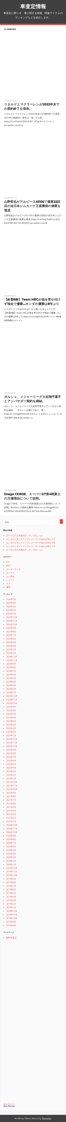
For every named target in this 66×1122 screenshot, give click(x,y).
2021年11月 (11, 785)
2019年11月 (11, 871)
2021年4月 (11, 810)
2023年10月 (11, 703)
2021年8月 (11, 796)
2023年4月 (11, 724)
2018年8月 (11, 925)
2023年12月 (11, 696)
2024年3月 (11, 685)
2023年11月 (11, 699)
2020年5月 (11, 850)
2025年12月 (11, 617)
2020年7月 (11, 843)
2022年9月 (11, 749)
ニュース (10, 580)
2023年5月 (11, 721)
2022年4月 (11, 767)
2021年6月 (11, 803)
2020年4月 (11, 853)
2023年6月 (11, 717)
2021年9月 (11, 792)
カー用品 (10, 576)
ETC (8, 562)
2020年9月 (11, 835)
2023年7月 (11, 714)
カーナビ (10, 572)
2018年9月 (11, 921)
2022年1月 (11, 778)
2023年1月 (11, 735)
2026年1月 (11, 613)
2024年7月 (11, 671)
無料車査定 (11, 937)
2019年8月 (11, 882)
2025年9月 (11, 628)
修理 (8, 587)
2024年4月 (11, 681)
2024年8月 (11, 667)
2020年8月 (11, 839)
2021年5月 (11, 807)
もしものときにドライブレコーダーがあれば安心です (31, 539)
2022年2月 (11, 774)
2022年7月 (11, 757)
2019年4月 (11, 896)
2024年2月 (11, 688)
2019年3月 (11, 900)
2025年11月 (11, 620)
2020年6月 (11, 846)
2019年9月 (11, 878)
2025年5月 (11, 642)
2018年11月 (11, 914)
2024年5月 (11, 678)
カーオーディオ (13, 569)
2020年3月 (11, 857)
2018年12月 (11, 911)
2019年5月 (11, 893)
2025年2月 (11, 653)
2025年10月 (11, 624)
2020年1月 (11, 864)
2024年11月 (11, 660)
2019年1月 (11, 907)
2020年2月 (11, 860)
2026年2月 (11, 610)
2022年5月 (11, 764)
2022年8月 (11, 753)
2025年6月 (11, 638)
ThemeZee (46, 1118)
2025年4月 (11, 645)
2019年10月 (11, 875)
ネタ (8, 583)
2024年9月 (11, 663)
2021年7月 (11, 800)
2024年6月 (11, 674)
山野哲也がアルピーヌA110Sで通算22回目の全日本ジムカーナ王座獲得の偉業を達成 (32, 206)
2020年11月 (11, 828)
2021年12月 (11, 782)
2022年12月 (11, 739)
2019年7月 (11, 886)
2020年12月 (11, 825)
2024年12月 (11, 656)
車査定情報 (33, 6)
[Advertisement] (22, 1059)
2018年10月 (11, 918)
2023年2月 (11, 731)
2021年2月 (11, 817)
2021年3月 (11, 814)
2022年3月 (11, 771)
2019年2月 (11, 903)
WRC (8, 565)
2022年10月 (11, 746)
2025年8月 (11, 631)
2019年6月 (11, 889)
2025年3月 (11, 649)
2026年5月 (11, 599)
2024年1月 (11, 692)
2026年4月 (11, 602)
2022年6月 (11, 760)
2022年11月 (11, 742)
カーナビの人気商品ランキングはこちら (24, 535)
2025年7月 (11, 635)
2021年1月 (11, 821)
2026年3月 (11, 606)
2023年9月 (11, 706)
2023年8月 (11, 710)
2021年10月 (11, 789)
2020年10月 (11, 832)
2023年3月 (11, 728)
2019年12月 (11, 868)
